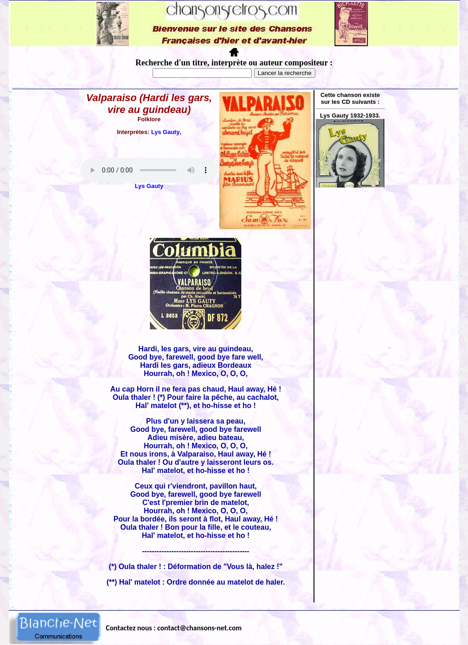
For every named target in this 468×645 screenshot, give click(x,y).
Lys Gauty (165, 132)
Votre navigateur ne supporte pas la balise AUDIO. (149, 170)
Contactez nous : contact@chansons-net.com (174, 628)
